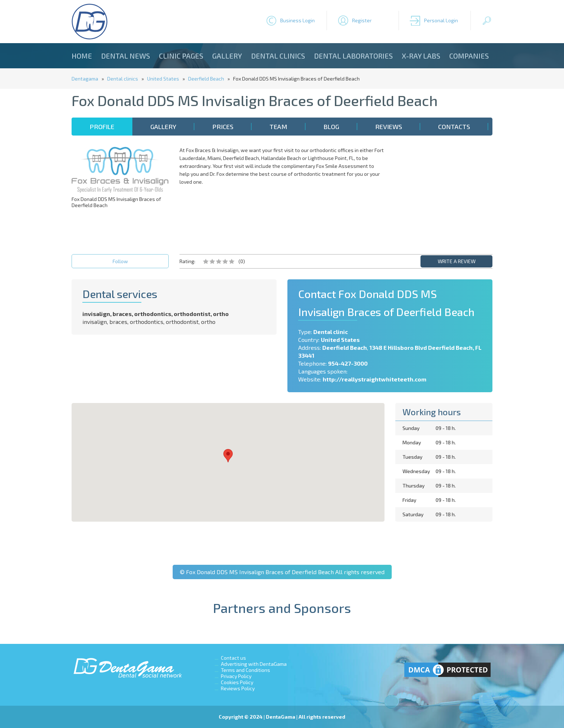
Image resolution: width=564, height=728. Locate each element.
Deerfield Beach (206, 78)
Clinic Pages (181, 55)
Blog (331, 127)
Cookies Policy (237, 682)
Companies (469, 55)
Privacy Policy (236, 676)
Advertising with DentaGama (254, 664)
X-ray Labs (421, 55)
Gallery (227, 55)
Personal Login (441, 20)
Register (362, 20)
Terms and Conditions (245, 670)
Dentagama (85, 78)
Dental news (125, 55)
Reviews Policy (238, 688)
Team (278, 127)
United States (163, 78)
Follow (120, 261)
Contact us (233, 658)
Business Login (297, 20)
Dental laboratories (353, 55)
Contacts (454, 127)
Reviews (388, 127)
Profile (102, 127)
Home (82, 55)
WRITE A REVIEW (457, 261)
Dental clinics (278, 55)
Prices (222, 127)
